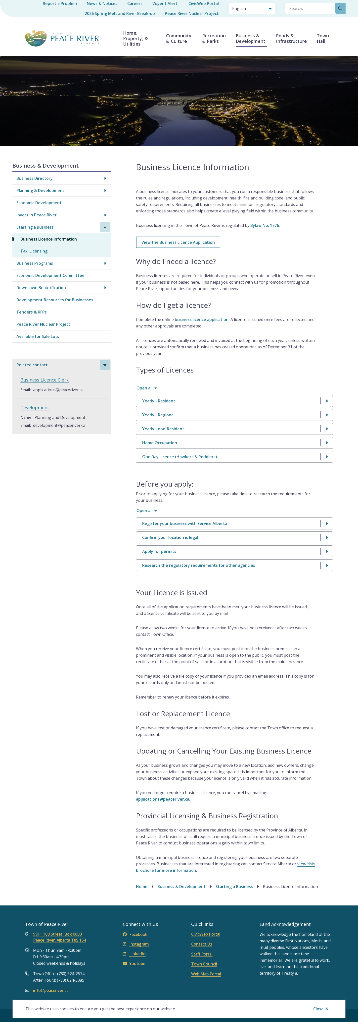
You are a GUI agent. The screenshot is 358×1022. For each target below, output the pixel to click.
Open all (144, 388)
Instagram (136, 944)
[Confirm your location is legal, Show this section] (234, 537)
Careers (134, 3)
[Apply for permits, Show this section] (234, 551)
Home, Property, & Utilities (135, 38)
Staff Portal (202, 954)
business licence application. (202, 319)
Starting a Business (35, 227)
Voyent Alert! (165, 3)
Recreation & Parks (214, 38)
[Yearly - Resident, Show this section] (234, 401)
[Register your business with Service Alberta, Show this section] (234, 523)
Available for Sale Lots (37, 336)
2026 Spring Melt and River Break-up (120, 13)
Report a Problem (60, 3)
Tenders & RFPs (31, 312)
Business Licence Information (48, 239)
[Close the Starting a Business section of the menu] (105, 227)
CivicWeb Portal (203, 3)
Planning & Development (40, 190)
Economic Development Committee (50, 275)
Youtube (134, 963)
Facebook (135, 934)
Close (318, 1009)
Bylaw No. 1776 (264, 225)
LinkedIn (134, 954)
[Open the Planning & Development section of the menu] (105, 190)
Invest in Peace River (36, 215)
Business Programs (34, 263)
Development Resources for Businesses (54, 300)
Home (141, 886)
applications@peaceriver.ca (162, 799)
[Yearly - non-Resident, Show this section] (234, 429)
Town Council (204, 964)
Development (34, 407)
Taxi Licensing (33, 251)
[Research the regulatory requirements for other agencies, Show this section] (234, 565)
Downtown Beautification (41, 287)
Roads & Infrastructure (291, 38)
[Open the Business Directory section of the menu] (105, 178)
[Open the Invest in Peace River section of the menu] (105, 215)
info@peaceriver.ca (51, 990)
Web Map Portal (206, 974)
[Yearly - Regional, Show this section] (234, 415)
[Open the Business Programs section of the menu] (105, 263)
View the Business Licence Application (178, 242)
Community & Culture (178, 38)
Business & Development (250, 38)
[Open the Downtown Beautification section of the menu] (105, 288)
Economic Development (39, 202)
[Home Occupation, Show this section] (234, 442)
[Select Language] (252, 8)
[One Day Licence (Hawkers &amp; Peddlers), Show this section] (234, 456)
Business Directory (34, 178)
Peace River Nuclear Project (192, 13)
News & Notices (102, 3)
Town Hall (323, 38)
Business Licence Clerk (44, 380)
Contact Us (201, 944)
